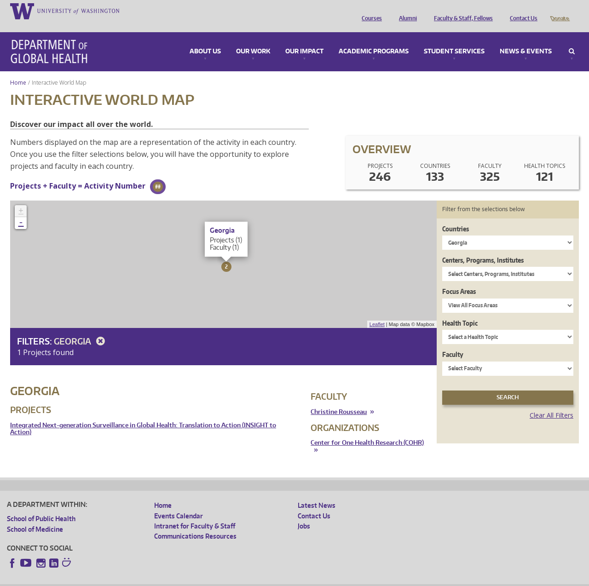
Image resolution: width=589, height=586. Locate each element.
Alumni (406, 10)
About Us (205, 38)
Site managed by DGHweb (221, 578)
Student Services (454, 38)
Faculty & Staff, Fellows (461, 10)
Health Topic (460, 310)
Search (572, 38)
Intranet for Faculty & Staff (194, 513)
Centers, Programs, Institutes (483, 247)
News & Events (526, 38)
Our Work (253, 38)
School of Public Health (41, 506)
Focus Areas (459, 278)
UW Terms (166, 578)
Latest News (316, 492)
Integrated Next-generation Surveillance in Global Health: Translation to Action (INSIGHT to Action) (143, 416)
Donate (559, 10)
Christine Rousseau (339, 399)
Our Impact (304, 38)
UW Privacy (129, 578)
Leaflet (377, 311)
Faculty (452, 341)
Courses (369, 10)
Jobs (304, 513)
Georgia (81, 328)
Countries (455, 216)
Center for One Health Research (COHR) (367, 429)
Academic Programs (374, 38)
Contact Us (521, 10)
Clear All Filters (551, 402)
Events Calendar (178, 503)
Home (18, 70)
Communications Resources (195, 523)
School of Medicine (35, 516)
